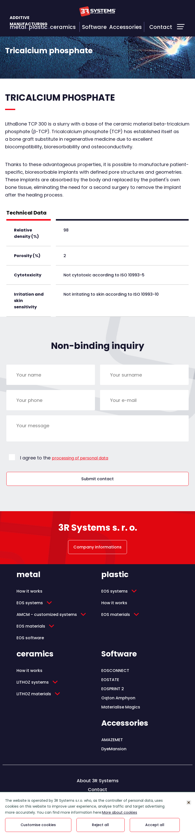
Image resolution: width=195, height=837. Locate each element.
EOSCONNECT (115, 670)
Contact (160, 27)
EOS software (30, 638)
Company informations (97, 547)
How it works (29, 591)
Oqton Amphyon (118, 698)
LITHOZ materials (34, 694)
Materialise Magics (120, 707)
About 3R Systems (98, 780)
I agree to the (64, 458)
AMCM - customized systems (47, 614)
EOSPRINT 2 (112, 689)
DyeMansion (113, 749)
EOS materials (31, 626)
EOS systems (30, 603)
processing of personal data (80, 458)
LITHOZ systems (33, 682)
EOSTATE (110, 680)
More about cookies (119, 812)
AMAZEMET (112, 740)
